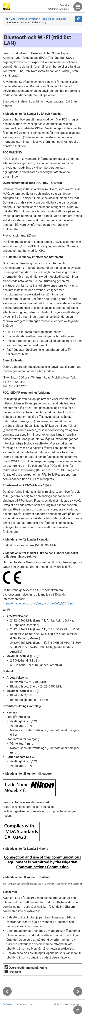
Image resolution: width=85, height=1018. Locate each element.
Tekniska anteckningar (53, 18)
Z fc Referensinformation (24, 18)
